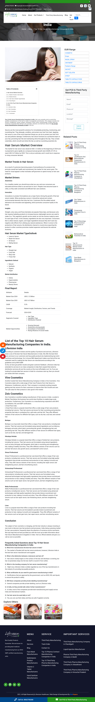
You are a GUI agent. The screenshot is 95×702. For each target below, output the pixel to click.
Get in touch (71, 17)
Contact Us (46, 648)
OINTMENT (68, 63)
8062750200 (10, 5)
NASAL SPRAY (70, 59)
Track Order (46, 644)
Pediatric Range (70, 66)
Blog (66, 15)
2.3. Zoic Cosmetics (11, 111)
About (30, 15)
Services (30, 644)
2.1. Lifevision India (11, 107)
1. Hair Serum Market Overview (14, 92)
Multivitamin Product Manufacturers (32, 660)
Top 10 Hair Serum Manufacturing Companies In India (53, 29)
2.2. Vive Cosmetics (11, 109)
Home (24, 15)
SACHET (68, 69)
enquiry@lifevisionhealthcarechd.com (27, 5)
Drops (67, 56)
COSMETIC (68, 53)
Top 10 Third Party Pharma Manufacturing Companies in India (50, 663)
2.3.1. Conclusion (10, 113)
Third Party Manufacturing (54, 15)
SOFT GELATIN (70, 73)
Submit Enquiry (78, 127)
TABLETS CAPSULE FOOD (73, 79)
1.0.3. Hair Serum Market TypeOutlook (15, 98)
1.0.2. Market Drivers (11, 96)
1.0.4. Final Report (10, 100)
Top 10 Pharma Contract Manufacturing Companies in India (50, 654)
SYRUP (67, 76)
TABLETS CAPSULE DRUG (73, 82)
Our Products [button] (38, 15)
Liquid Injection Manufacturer (74, 649)
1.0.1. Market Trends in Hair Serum (14, 94)
